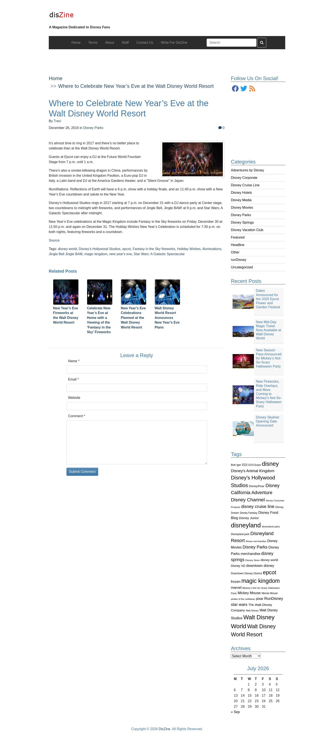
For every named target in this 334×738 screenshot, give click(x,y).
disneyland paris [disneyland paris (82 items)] (271, 526)
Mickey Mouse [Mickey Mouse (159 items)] (249, 593)
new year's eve (120, 254)
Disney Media (241, 200)
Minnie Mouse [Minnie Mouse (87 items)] (270, 593)
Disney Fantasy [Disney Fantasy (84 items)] (248, 512)
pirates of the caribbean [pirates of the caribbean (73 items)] (243, 599)
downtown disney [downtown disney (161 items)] (260, 566)
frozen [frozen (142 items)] (235, 581)
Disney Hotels (241, 192)
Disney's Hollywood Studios (100, 249)
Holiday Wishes (188, 249)
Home (55, 78)
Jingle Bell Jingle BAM (65, 254)
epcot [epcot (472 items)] (269, 572)
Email (73, 379)
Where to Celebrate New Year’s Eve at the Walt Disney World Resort (136, 86)
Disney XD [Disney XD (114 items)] (238, 565)
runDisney (238, 260)
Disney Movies (242, 207)
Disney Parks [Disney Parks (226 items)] (255, 547)
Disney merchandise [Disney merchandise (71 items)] (256, 541)
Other (235, 252)
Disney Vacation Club (247, 230)
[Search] (231, 43)
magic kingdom (95, 254)
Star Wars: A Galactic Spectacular (159, 254)
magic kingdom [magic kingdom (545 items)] (260, 581)
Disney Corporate (244, 177)
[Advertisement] (167, 58)
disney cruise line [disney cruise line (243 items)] (257, 506)
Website (74, 397)
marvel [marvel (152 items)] (236, 588)
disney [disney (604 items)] (270, 463)
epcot (126, 249)
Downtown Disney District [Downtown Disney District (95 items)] (246, 573)
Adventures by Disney (247, 170)
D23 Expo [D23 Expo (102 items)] (254, 464)
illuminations (212, 249)
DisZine (164, 729)
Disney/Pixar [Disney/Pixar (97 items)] (257, 486)
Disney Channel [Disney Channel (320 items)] (248, 499)
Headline (237, 245)
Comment (76, 416)
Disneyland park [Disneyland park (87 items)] (240, 534)
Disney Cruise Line (245, 185)
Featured (238, 237)
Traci (57, 121)
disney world (67, 249)
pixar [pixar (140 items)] (259, 599)
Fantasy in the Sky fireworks (153, 249)
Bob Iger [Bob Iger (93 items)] (236, 464)
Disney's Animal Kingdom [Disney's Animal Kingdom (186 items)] (252, 471)
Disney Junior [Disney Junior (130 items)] (249, 518)
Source (54, 240)
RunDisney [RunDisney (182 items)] (273, 598)
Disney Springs (242, 222)
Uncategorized (242, 267)
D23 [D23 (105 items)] (244, 464)
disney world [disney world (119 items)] (269, 560)
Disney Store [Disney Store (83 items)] (252, 560)
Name (73, 361)
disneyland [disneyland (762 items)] (246, 525)
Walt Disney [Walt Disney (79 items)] (252, 610)
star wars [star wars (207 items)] (239, 604)
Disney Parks (241, 215)
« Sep (235, 712)
